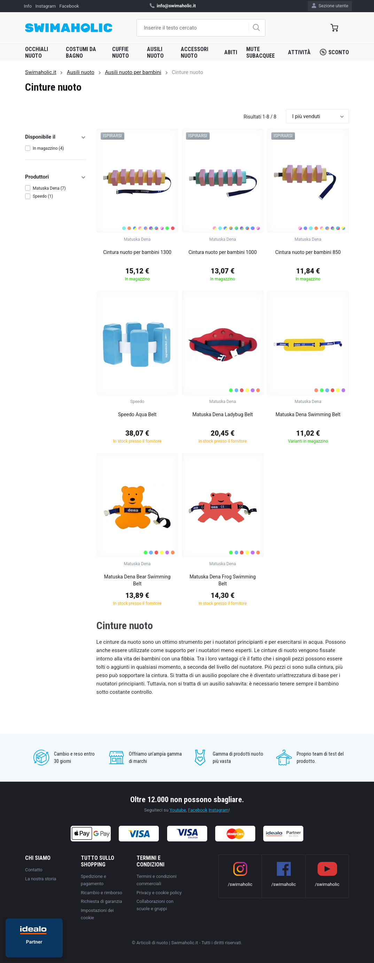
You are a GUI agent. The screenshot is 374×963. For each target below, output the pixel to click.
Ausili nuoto (155, 52)
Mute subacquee (260, 52)
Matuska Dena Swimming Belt (307, 414)
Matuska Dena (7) (49, 188)
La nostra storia (40, 878)
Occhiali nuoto (36, 52)
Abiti (230, 52)
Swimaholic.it (40, 72)
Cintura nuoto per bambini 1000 (222, 252)
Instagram (46, 6)
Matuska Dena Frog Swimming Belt (222, 580)
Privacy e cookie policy (159, 892)
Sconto (334, 52)
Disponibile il (55, 137)
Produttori (55, 177)
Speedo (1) (43, 196)
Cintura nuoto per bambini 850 (308, 252)
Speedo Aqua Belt (137, 414)
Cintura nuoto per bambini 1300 (137, 252)
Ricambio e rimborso (101, 892)
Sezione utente (330, 5)
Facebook (69, 6)
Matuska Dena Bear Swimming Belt (137, 580)
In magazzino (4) (48, 148)
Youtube (178, 810)
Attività (299, 52)
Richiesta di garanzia (101, 901)
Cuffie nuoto (120, 52)
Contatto (33, 869)
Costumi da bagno (81, 52)
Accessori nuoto (194, 52)
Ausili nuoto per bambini (133, 72)
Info (28, 6)
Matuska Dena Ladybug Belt (222, 414)
